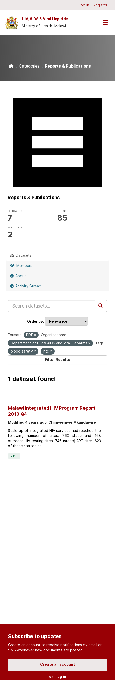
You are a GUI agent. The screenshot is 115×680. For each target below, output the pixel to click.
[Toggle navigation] (105, 22)
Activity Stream (26, 286)
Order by (35, 321)
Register (100, 5)
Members (21, 265)
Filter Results (57, 359)
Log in (84, 5)
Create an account (57, 664)
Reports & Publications (68, 66)
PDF (14, 456)
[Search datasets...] (51, 306)
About (18, 275)
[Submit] (101, 306)
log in (61, 676)
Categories (29, 66)
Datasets (21, 255)
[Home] (11, 66)
